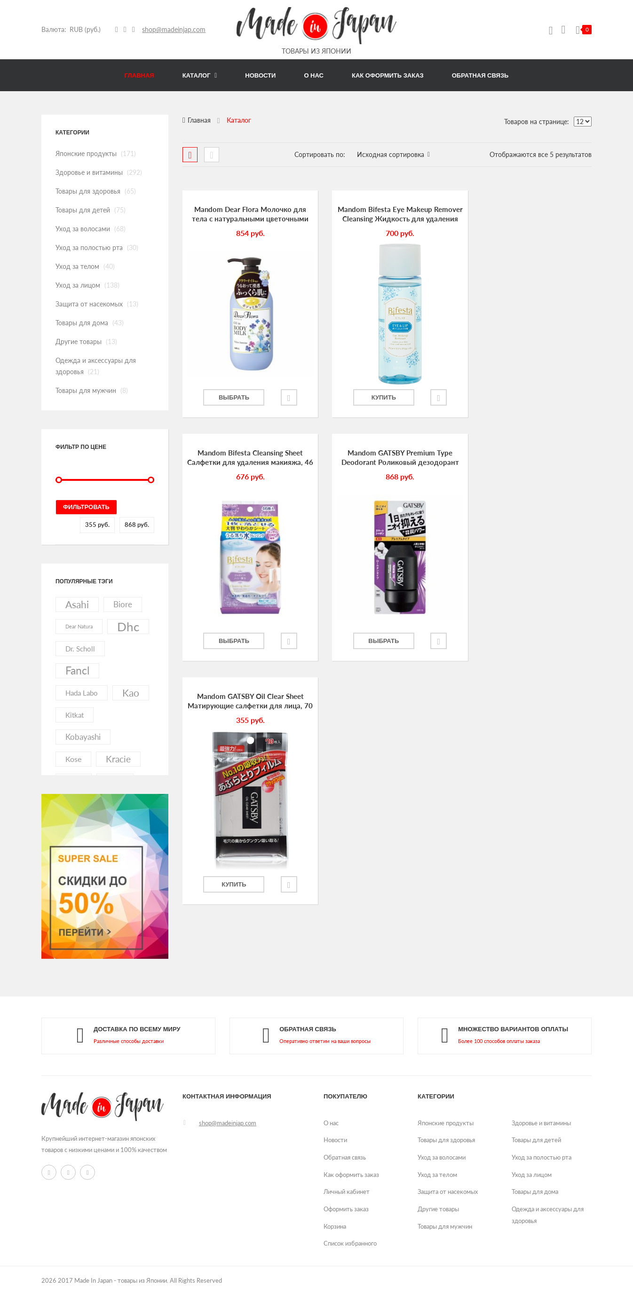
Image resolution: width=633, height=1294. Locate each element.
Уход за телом (77, 266)
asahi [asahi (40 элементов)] (77, 604)
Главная (199, 120)
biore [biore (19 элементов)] (122, 604)
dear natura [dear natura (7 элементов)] (79, 626)
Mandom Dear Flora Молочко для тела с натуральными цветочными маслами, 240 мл (246, 214)
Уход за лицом (77, 285)
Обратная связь (345, 1157)
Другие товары (78, 341)
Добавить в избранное (283, 397)
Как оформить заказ (351, 1174)
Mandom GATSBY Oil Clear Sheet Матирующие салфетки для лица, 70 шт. (387, 458)
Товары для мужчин (85, 390)
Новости (335, 1140)
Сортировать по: (319, 154)
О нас (331, 1123)
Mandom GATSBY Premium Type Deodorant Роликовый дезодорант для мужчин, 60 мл (246, 458)
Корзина (335, 1226)
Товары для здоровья (87, 191)
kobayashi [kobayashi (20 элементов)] (83, 737)
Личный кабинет (347, 1191)
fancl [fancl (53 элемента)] (77, 670)
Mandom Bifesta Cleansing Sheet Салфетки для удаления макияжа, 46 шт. (528, 214)
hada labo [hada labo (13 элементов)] (81, 693)
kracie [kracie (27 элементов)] (118, 758)
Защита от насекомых (89, 304)
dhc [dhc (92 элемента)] (128, 626)
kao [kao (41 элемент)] (130, 693)
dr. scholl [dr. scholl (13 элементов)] (80, 648)
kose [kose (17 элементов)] (73, 758)
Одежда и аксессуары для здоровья (548, 1214)
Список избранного (350, 1243)
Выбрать (231, 397)
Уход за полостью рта (89, 247)
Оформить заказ (346, 1209)
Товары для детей (82, 210)
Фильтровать (86, 506)
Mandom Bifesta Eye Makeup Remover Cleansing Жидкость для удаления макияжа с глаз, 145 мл (387, 214)
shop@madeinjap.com (174, 29)
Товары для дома (81, 323)
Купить (372, 397)
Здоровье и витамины (89, 172)
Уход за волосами (82, 229)
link (128, 1036)
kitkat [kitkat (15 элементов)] (74, 715)
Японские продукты (86, 153)
